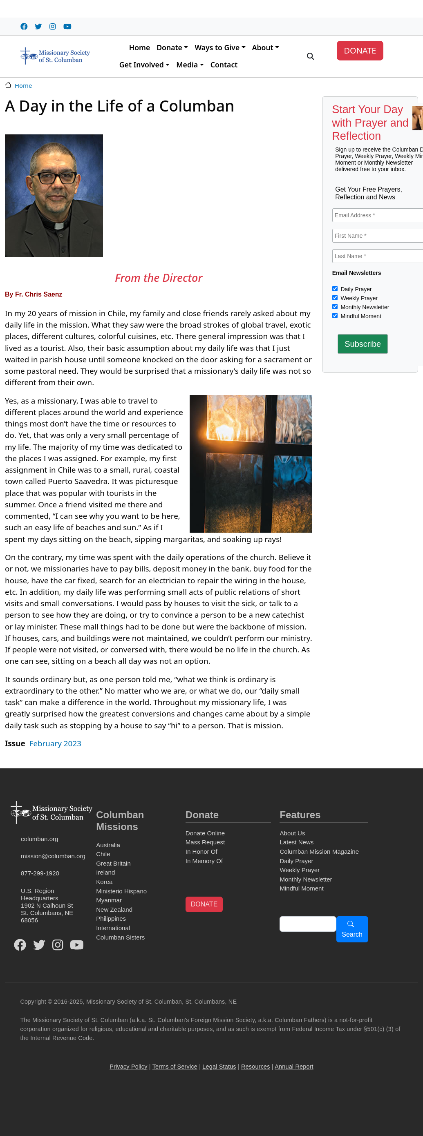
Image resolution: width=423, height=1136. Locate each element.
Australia (108, 844)
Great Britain (113, 863)
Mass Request (205, 842)
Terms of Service (174, 1066)
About (262, 47)
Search (352, 934)
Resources (255, 1066)
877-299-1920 (40, 873)
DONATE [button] (204, 904)
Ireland (105, 872)
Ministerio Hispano (121, 891)
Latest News (296, 842)
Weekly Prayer (358, 298)
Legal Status (219, 1066)
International (113, 927)
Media (187, 64)
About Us (292, 833)
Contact (224, 64)
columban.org (39, 838)
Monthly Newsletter (364, 307)
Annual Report (294, 1066)
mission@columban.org (53, 856)
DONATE (360, 50)
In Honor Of (201, 851)
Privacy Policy (128, 1066)
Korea (104, 881)
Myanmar (109, 900)
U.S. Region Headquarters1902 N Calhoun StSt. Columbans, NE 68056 (47, 905)
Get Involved (141, 64)
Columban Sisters (120, 937)
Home (139, 47)
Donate (169, 47)
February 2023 (55, 743)
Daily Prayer (355, 289)
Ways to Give (217, 47)
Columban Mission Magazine (319, 851)
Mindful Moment (360, 316)
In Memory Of (204, 860)
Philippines (111, 918)
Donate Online (205, 833)
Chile (103, 853)
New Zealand (114, 909)
